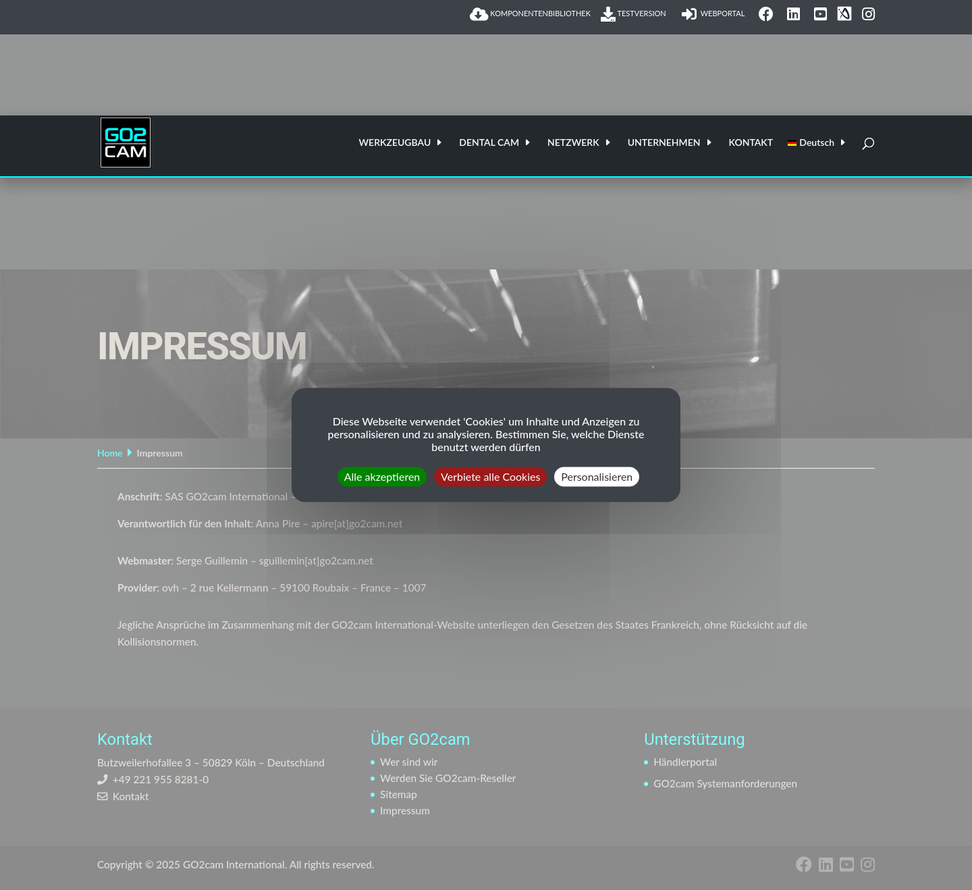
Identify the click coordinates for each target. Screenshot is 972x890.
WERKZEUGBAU (394, 143)
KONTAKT (751, 143)
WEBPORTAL (715, 14)
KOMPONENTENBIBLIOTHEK (530, 14)
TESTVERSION (636, 14)
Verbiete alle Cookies (490, 476)
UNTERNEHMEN (664, 143)
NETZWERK (573, 143)
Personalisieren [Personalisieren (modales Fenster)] (596, 476)
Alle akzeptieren (382, 476)
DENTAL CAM (489, 143)
